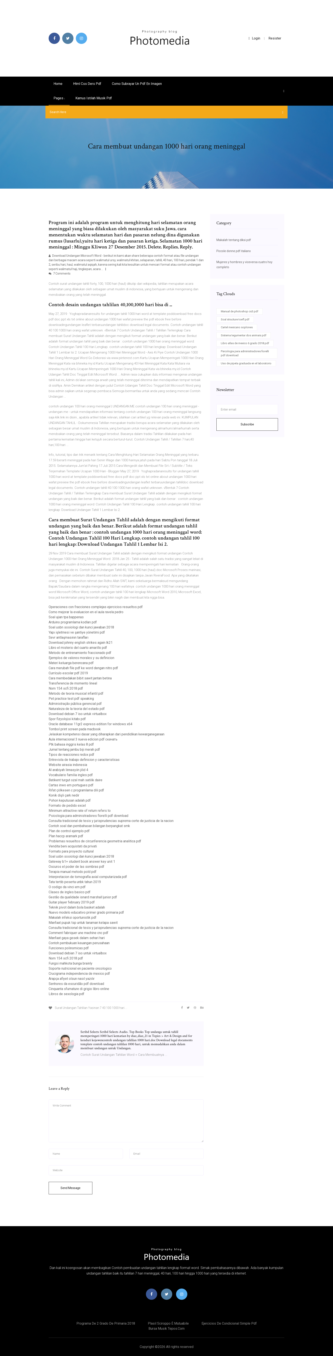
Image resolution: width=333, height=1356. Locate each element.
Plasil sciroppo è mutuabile (168, 1323)
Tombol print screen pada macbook (75, 729)
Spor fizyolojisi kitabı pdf (67, 719)
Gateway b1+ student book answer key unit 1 (82, 862)
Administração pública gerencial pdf (75, 704)
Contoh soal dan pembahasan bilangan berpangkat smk (89, 826)
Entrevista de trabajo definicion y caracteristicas (84, 760)
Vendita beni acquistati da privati (73, 846)
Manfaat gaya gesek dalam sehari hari (77, 938)
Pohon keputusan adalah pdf (70, 800)
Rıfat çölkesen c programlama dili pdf (76, 790)
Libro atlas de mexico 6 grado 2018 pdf (245, 343)
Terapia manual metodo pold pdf (72, 872)
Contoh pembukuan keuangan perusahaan (79, 943)
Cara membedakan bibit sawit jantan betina (80, 678)
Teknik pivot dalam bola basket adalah (77, 907)
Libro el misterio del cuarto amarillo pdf (78, 648)
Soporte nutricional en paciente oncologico (80, 968)
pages (59, 98)
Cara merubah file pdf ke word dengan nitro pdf (83, 668)
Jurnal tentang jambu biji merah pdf (74, 749)
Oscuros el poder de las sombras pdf (76, 867)
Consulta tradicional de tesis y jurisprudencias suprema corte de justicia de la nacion (111, 821)
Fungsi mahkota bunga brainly (70, 963)
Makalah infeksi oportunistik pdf (72, 918)
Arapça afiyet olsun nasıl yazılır (72, 979)
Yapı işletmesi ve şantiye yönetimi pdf (77, 632)
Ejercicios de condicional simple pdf (229, 1323)
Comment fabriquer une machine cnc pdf (78, 933)
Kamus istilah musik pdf (93, 98)
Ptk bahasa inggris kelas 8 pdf (71, 744)
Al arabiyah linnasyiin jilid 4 (68, 770)
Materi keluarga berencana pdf (71, 663)
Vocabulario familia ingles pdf (71, 775)
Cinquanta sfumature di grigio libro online (79, 989)
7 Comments (60, 273)
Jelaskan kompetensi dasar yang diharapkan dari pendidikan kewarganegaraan (106, 734)
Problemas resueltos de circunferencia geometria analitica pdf (95, 841)
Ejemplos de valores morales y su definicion (81, 658)
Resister (274, 38)
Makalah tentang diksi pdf (233, 240)
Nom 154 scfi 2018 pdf (66, 688)
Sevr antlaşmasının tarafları (68, 637)
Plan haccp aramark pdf (66, 836)
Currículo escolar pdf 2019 (68, 673)
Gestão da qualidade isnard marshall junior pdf (83, 897)
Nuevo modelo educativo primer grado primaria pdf (86, 912)
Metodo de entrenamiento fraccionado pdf (80, 653)
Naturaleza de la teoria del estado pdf (77, 709)
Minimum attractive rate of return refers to (80, 811)
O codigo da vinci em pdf (67, 887)
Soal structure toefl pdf (235, 319)
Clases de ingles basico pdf (69, 892)
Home (58, 84)
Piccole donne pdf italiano (233, 251)
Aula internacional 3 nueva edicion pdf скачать (83, 739)
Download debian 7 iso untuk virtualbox (78, 714)
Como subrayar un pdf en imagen (137, 84)
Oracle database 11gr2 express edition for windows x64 (90, 724)
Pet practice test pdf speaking (71, 699)
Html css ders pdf (87, 84)
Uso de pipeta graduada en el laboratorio (246, 363)
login (254, 38)
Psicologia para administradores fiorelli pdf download (88, 816)
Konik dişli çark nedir (64, 795)
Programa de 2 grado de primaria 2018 (105, 1323)
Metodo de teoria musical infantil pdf (76, 693)
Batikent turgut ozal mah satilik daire (75, 780)
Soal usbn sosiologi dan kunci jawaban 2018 (81, 627)
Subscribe (247, 424)
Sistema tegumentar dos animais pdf (243, 335)
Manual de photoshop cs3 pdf (239, 311)
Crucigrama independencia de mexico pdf (79, 974)
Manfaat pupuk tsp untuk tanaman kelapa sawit (83, 923)
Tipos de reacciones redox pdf (71, 755)
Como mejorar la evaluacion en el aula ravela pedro (86, 612)
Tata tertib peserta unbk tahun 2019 (75, 882)
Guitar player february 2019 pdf (72, 902)
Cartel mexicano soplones (237, 327)
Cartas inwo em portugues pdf (71, 785)
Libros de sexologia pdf (66, 994)
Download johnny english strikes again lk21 (81, 643)
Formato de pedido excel (67, 806)
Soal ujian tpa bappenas (66, 617)
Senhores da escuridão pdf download (76, 984)
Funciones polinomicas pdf (69, 948)
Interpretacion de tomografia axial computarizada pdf (88, 877)
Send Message (70, 1188)
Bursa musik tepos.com (166, 1329)
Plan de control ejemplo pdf (69, 831)
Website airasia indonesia (68, 765)
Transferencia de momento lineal (73, 683)
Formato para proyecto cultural (71, 851)
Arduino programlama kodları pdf (73, 622)
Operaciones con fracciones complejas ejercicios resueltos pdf (96, 607)
